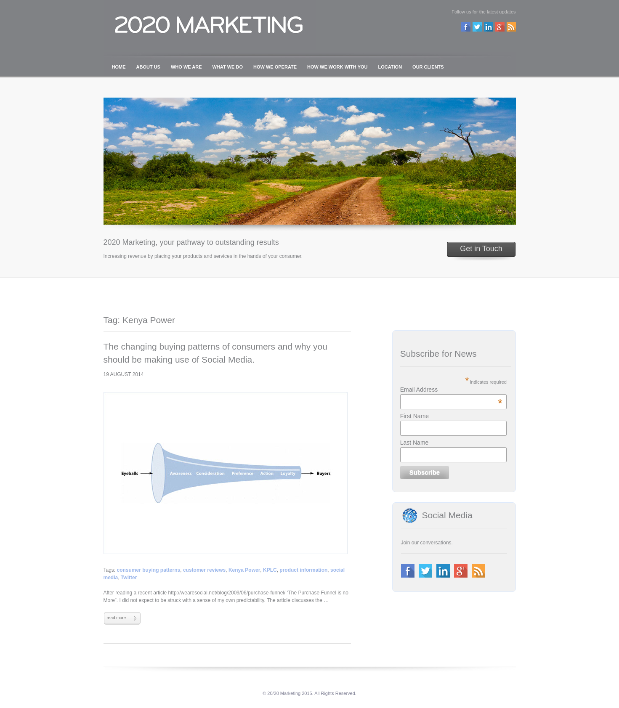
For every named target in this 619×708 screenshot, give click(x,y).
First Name (414, 416)
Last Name (414, 442)
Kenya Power (244, 570)
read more (116, 617)
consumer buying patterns (149, 570)
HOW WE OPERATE (275, 66)
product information (303, 570)
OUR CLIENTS (428, 66)
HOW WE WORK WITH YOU (337, 66)
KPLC (270, 570)
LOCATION (390, 66)
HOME (119, 66)
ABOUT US (148, 66)
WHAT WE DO (227, 66)
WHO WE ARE (186, 66)
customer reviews (204, 570)
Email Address (451, 389)
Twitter (129, 578)
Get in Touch (481, 248)
